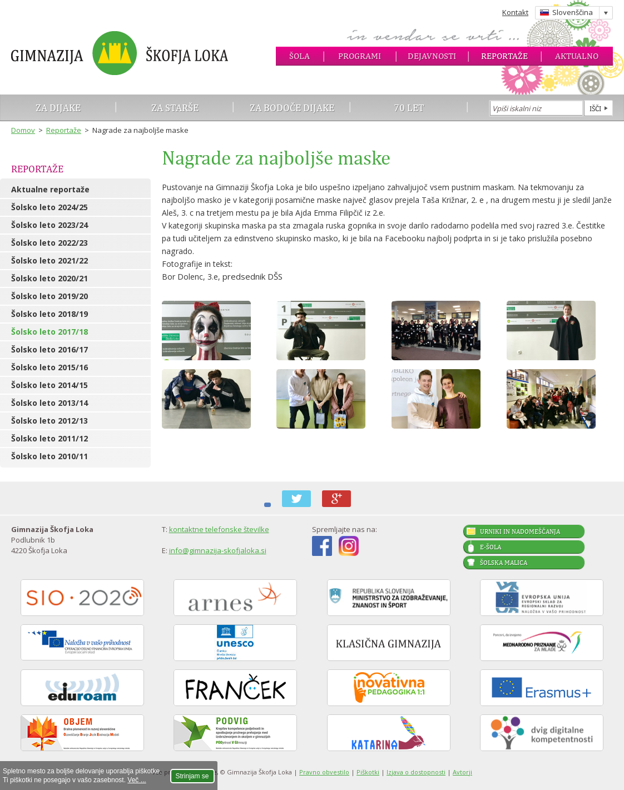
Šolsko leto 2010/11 (49, 456)
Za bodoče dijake (292, 107)
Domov (23, 130)
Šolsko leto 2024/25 (49, 207)
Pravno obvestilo (324, 772)
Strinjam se (192, 776)
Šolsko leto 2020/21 (49, 278)
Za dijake (58, 107)
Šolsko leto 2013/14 (49, 403)
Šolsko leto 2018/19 (49, 314)
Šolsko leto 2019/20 (49, 296)
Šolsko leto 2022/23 (49, 242)
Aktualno (576, 56)
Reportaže (504, 56)
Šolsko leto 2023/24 (49, 225)
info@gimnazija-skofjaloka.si (217, 550)
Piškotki (367, 772)
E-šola (490, 547)
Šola (299, 56)
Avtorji (462, 772)
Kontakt (515, 12)
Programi (359, 56)
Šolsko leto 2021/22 (49, 260)
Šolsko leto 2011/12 (49, 438)
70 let (409, 107)
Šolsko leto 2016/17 (49, 349)
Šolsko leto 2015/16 (49, 367)
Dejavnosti (432, 56)
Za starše (175, 107)
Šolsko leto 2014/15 (49, 385)
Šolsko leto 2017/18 (49, 331)
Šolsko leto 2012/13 (49, 420)
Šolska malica (503, 563)
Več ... (136, 780)
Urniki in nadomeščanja (520, 531)
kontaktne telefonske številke (219, 529)
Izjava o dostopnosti (416, 772)
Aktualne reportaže (50, 189)
